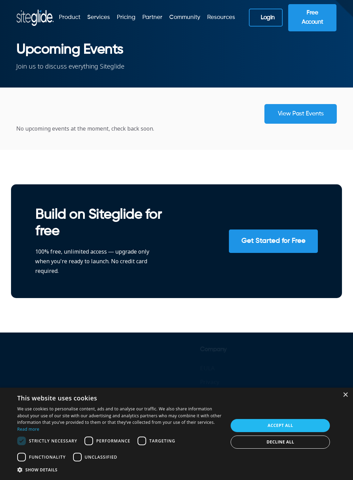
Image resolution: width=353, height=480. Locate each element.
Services (98, 17)
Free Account (312, 17)
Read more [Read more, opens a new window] (28, 429)
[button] (119, 470)
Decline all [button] (280, 442)
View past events (301, 114)
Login (268, 18)
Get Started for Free (273, 241)
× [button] (345, 395)
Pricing (126, 17)
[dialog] (176, 434)
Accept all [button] (280, 425)
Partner (152, 17)
